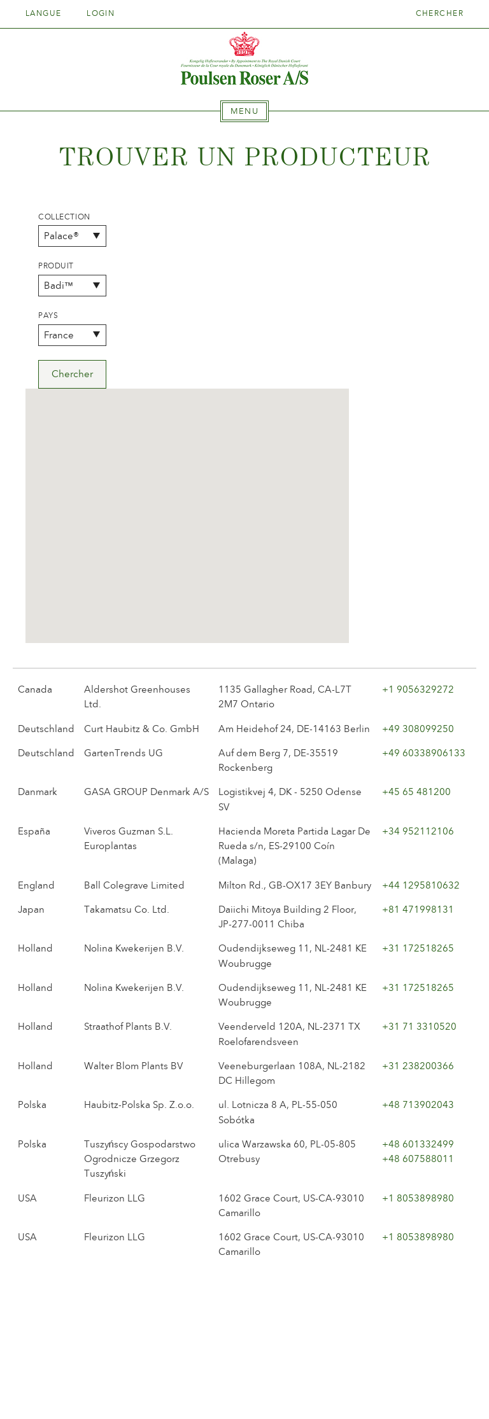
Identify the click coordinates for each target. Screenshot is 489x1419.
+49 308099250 (418, 551)
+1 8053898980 (418, 1021)
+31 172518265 (418, 771)
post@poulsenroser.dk (390, 1389)
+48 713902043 (418, 928)
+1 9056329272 (418, 512)
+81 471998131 (418, 732)
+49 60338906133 (423, 575)
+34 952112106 (418, 654)
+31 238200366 (418, 888)
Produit (56, 265)
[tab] (244, 111)
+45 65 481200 (416, 615)
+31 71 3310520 (419, 849)
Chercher (440, 13)
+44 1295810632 (421, 708)
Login (101, 13)
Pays (48, 315)
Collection (64, 216)
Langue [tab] (47, 13)
